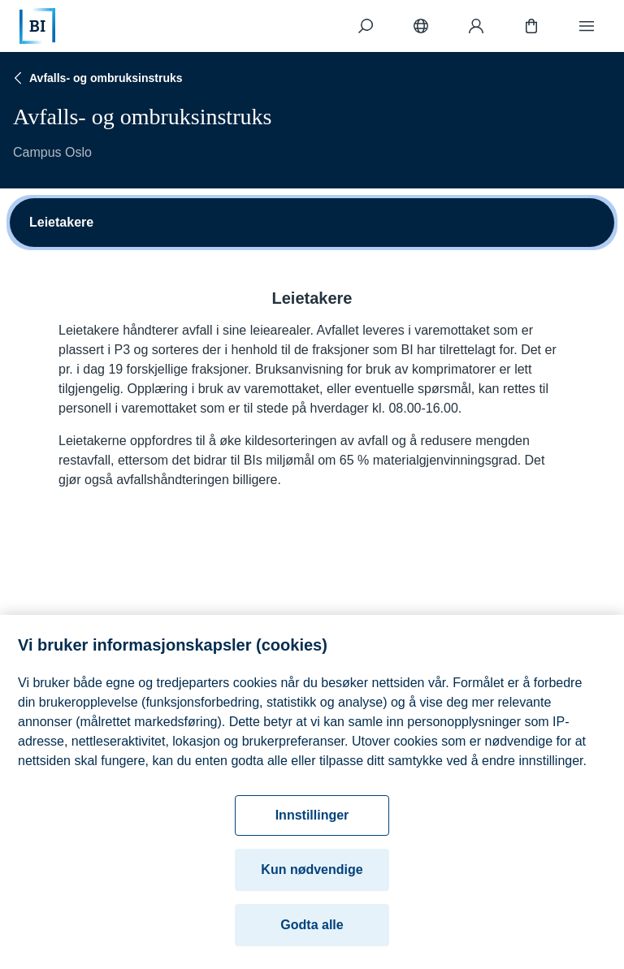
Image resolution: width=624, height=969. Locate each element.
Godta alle (311, 930)
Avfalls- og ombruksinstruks (96, 78)
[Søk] (366, 26)
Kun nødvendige (311, 875)
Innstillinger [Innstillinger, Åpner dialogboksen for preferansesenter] (312, 821)
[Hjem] (37, 26)
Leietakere (61, 222)
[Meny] (586, 26)
